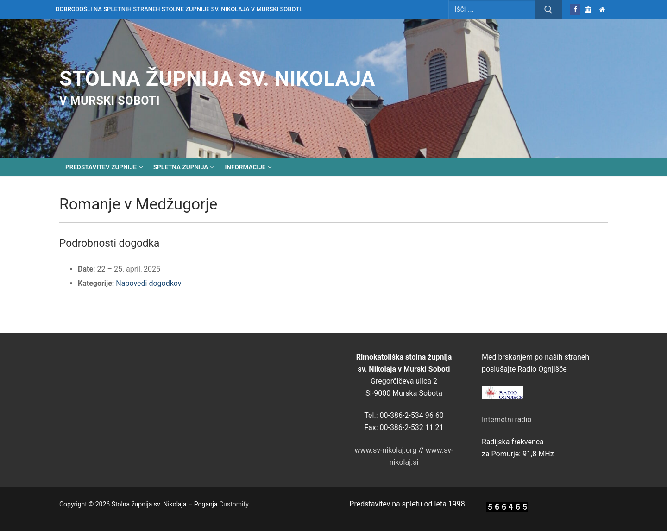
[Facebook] (575, 9)
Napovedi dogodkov (148, 283)
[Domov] (602, 9)
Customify (233, 504)
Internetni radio (506, 419)
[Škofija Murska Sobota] (588, 9)
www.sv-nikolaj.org (386, 450)
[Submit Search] (548, 9)
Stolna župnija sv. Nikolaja (217, 78)
